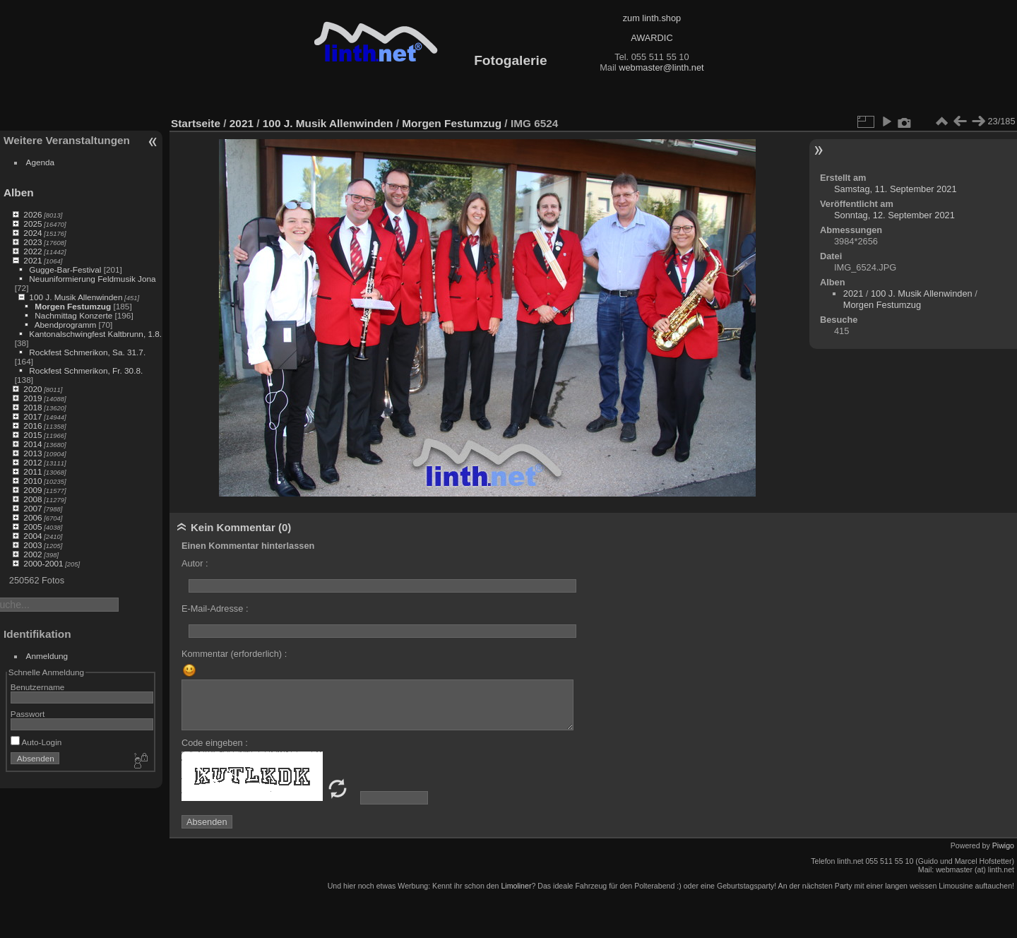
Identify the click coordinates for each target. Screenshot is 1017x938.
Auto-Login (36, 742)
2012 (32, 462)
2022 (32, 251)
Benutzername (38, 686)
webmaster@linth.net (661, 67)
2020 (32, 388)
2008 (32, 499)
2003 (32, 545)
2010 (32, 480)
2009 (32, 489)
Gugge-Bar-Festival (65, 269)
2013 (32, 453)
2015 (32, 434)
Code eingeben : (215, 742)
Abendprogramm (66, 324)
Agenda (40, 162)
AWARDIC (651, 37)
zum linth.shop (652, 18)
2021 (32, 260)
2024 (32, 232)
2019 (32, 398)
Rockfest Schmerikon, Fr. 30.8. (86, 370)
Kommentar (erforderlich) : (234, 653)
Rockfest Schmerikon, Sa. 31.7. (87, 352)
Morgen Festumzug (73, 306)
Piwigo (1003, 845)
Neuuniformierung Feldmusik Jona (92, 278)
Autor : (195, 563)
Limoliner (516, 885)
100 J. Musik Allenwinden (75, 297)
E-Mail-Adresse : (215, 608)
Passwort (27, 713)
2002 (32, 554)
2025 (32, 223)
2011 (32, 471)
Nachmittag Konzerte (73, 315)
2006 (32, 517)
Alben (19, 192)
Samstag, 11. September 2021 (895, 189)
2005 (32, 526)
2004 (32, 535)
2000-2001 (43, 563)
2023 (32, 242)
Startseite (195, 123)
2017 (32, 416)
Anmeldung (47, 655)
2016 (32, 425)
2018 (32, 407)
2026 (32, 214)
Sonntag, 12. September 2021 (894, 215)
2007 (32, 508)
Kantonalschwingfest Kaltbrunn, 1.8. (95, 333)
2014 (32, 444)
